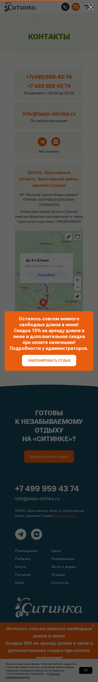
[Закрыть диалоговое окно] (91, 7)
